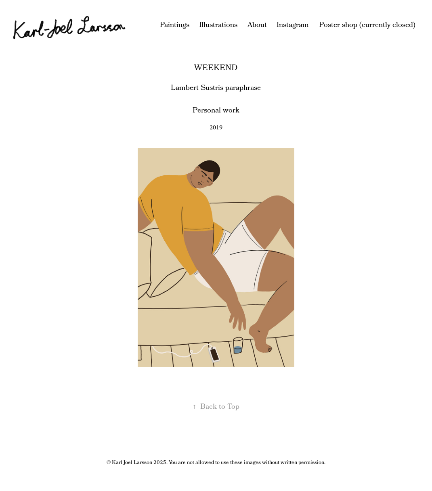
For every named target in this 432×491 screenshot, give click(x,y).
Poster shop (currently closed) (367, 25)
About (257, 25)
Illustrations (218, 25)
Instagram (293, 25)
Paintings (174, 25)
